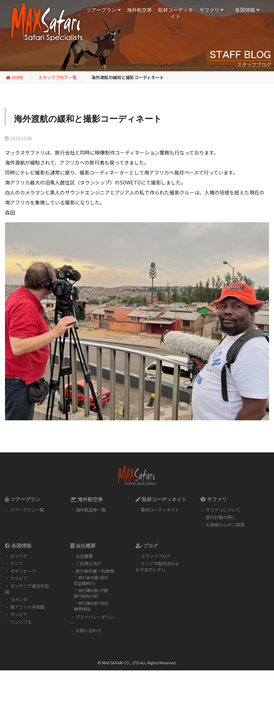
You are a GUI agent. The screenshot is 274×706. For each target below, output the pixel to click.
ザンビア (18, 614)
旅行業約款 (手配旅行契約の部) (91, 593)
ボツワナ (18, 556)
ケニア (16, 563)
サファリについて (223, 510)
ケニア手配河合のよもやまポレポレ (157, 566)
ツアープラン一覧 (27, 510)
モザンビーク (23, 571)
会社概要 (84, 556)
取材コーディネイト (160, 510)
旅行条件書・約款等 (95, 571)
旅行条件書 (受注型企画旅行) (91, 580)
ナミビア (18, 578)
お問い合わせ (88, 630)
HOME (15, 77)
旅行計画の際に (221, 517)
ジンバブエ (21, 622)
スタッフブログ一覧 (57, 77)
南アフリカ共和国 (27, 607)
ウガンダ (18, 599)
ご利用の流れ (88, 563)
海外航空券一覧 (91, 510)
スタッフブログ (156, 556)
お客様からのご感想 (225, 524)
